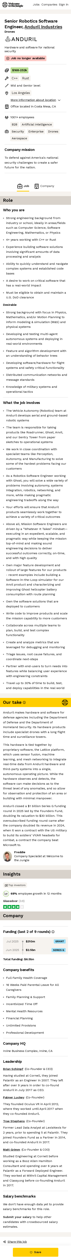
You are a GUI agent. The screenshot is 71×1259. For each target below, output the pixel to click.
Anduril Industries (43, 26)
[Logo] (12, 4)
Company (44, 186)
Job (23, 186)
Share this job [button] (15, 1241)
